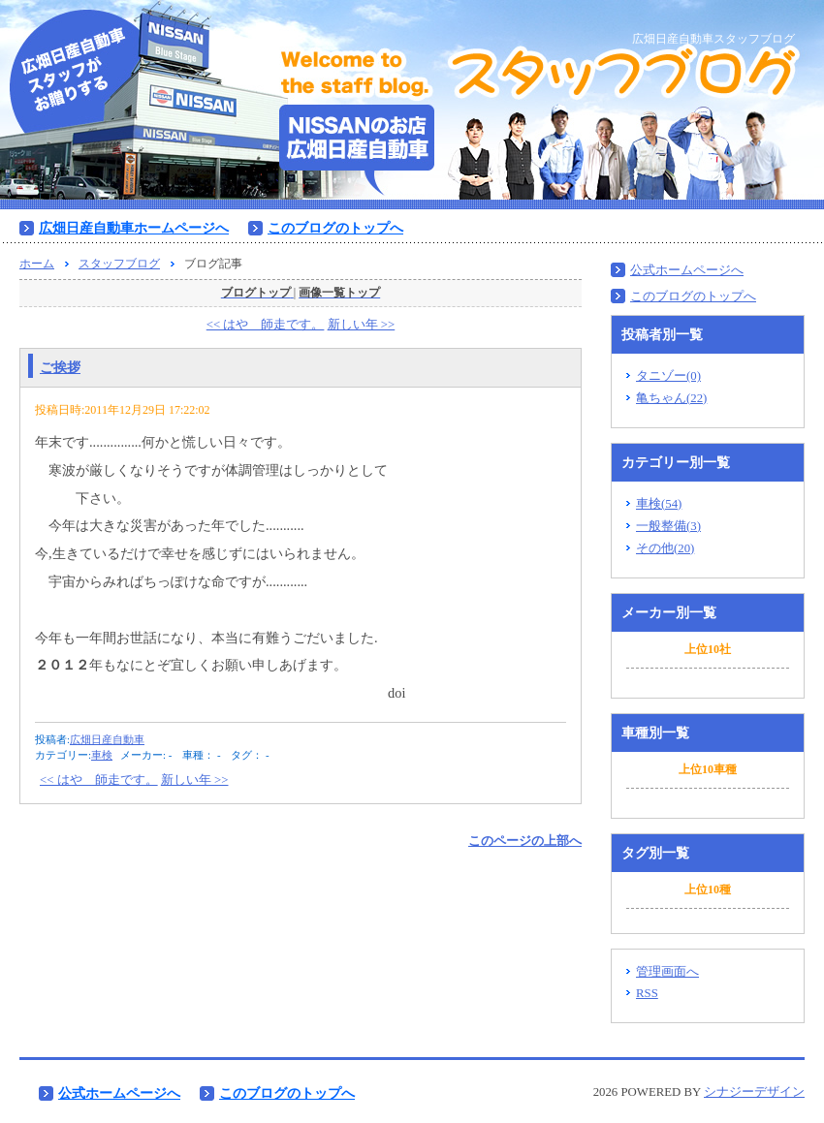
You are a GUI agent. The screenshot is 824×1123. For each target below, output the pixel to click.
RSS (647, 993)
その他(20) (665, 548)
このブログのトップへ (335, 227)
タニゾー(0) (668, 376)
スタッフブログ (119, 263)
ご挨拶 (60, 367)
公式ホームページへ (687, 270)
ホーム (36, 263)
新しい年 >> (362, 324)
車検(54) (658, 504)
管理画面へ (667, 972)
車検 (101, 755)
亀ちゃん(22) (671, 398)
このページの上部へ (525, 841)
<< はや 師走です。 (265, 324)
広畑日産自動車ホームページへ (134, 227)
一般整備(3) (668, 526)
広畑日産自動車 (107, 739)
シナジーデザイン (754, 1092)
